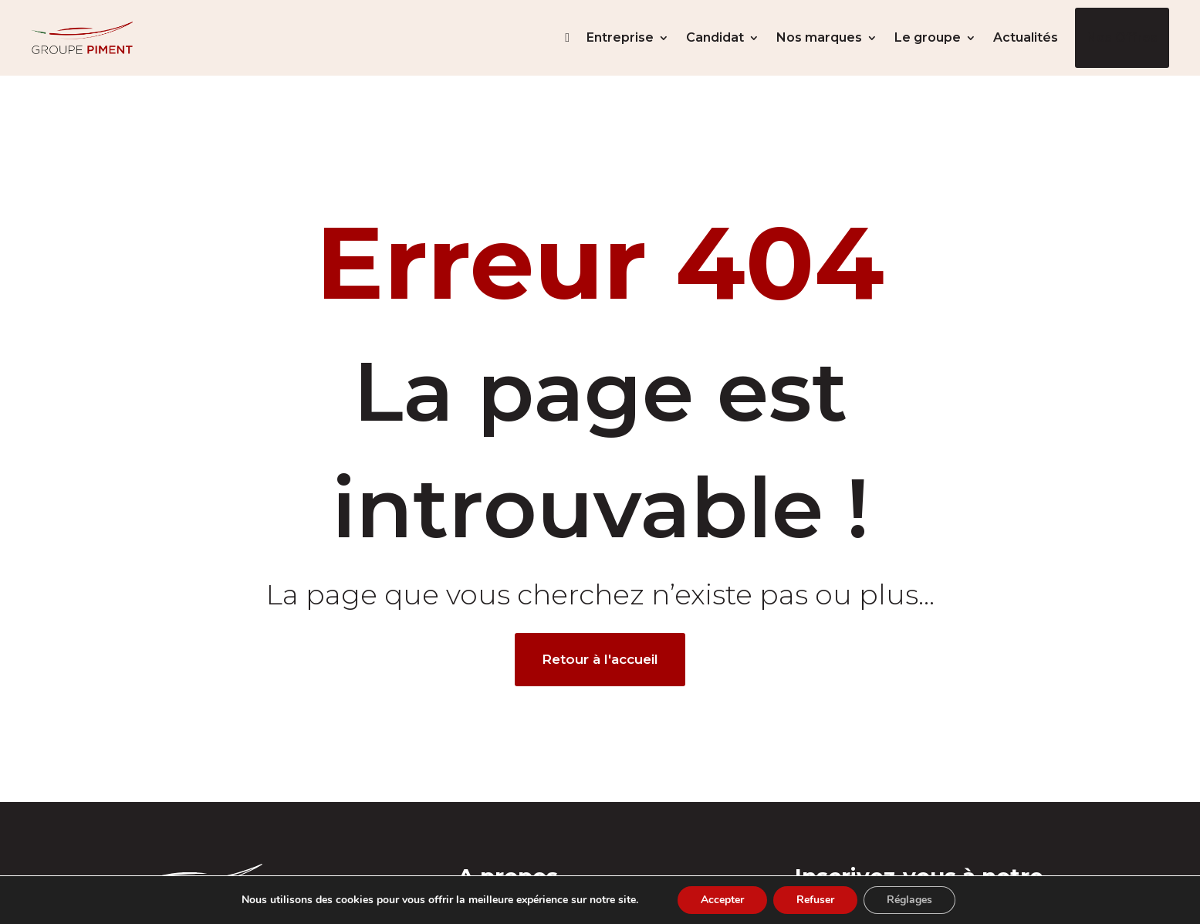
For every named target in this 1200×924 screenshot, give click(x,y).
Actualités (1025, 37)
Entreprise (620, 37)
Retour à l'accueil (600, 659)
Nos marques (819, 37)
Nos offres (1122, 37)
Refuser (815, 899)
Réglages (909, 899)
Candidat (715, 37)
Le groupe (927, 37)
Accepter (722, 899)
